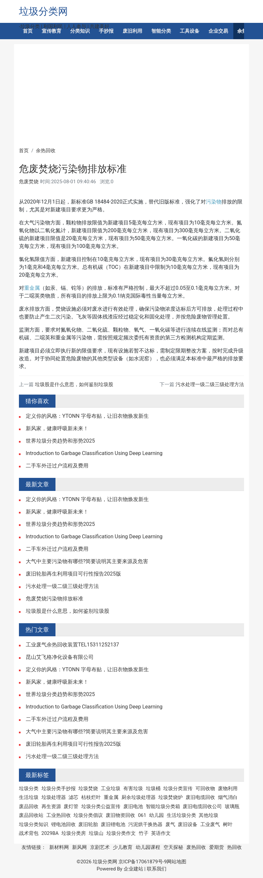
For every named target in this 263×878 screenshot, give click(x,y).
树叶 (228, 824)
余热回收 (45, 151)
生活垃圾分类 (181, 815)
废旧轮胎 (88, 824)
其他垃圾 (208, 815)
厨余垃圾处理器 (138, 797)
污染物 (214, 202)
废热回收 (196, 847)
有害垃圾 (133, 788)
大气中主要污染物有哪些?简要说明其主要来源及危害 (87, 561)
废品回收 (29, 806)
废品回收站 (31, 815)
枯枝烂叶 (91, 797)
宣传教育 (51, 31)
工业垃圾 (110, 788)
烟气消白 (228, 797)
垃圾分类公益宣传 (100, 806)
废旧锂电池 (113, 824)
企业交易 (218, 31)
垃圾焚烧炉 (170, 797)
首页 (28, 31)
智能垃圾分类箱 (163, 806)
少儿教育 (122, 847)
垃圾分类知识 (33, 824)
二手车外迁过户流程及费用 (57, 465)
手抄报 (106, 31)
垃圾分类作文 (121, 833)
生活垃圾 (29, 797)
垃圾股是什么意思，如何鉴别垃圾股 (74, 384)
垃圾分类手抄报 (58, 788)
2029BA (50, 833)
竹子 (143, 833)
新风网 (79, 847)
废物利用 (228, 788)
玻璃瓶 (232, 806)
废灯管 (71, 806)
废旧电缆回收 (200, 797)
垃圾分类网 (43, 11)
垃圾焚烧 (88, 788)
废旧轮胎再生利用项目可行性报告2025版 (73, 574)
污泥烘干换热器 (145, 824)
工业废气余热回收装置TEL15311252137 (72, 644)
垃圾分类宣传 (178, 788)
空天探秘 (173, 847)
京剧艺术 (100, 847)
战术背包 (29, 833)
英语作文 (161, 833)
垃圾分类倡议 (88, 815)
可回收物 (205, 788)
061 (142, 815)
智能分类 (161, 31)
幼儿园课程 (148, 847)
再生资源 (51, 806)
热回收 (234, 847)
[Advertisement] (131, 98)
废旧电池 (133, 806)
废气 (170, 824)
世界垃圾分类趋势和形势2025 (60, 441)
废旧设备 (187, 824)
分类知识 (80, 31)
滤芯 (73, 797)
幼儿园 (156, 815)
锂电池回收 (63, 824)
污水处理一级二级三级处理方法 (210, 384)
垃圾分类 (29, 788)
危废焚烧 (29, 182)
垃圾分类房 (73, 833)
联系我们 (156, 869)
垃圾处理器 (53, 797)
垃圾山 (96, 833)
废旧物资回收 (120, 815)
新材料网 (59, 847)
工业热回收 (58, 815)
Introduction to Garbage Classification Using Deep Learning (94, 453)
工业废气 (210, 824)
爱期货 (216, 847)
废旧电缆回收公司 (202, 806)
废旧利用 (132, 31)
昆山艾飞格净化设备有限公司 (60, 657)
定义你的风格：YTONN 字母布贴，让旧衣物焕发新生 (87, 416)
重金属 (32, 288)
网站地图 (176, 862)
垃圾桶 (153, 788)
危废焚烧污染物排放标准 (54, 598)
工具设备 (189, 31)
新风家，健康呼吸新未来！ (57, 428)
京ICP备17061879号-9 (142, 862)
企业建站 (133, 869)
